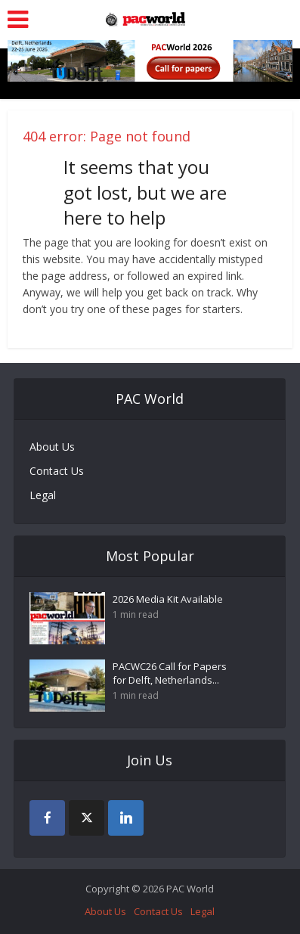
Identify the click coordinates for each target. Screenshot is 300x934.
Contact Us (56, 471)
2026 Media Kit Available (168, 599)
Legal (42, 495)
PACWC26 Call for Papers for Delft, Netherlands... (170, 673)
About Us (52, 446)
